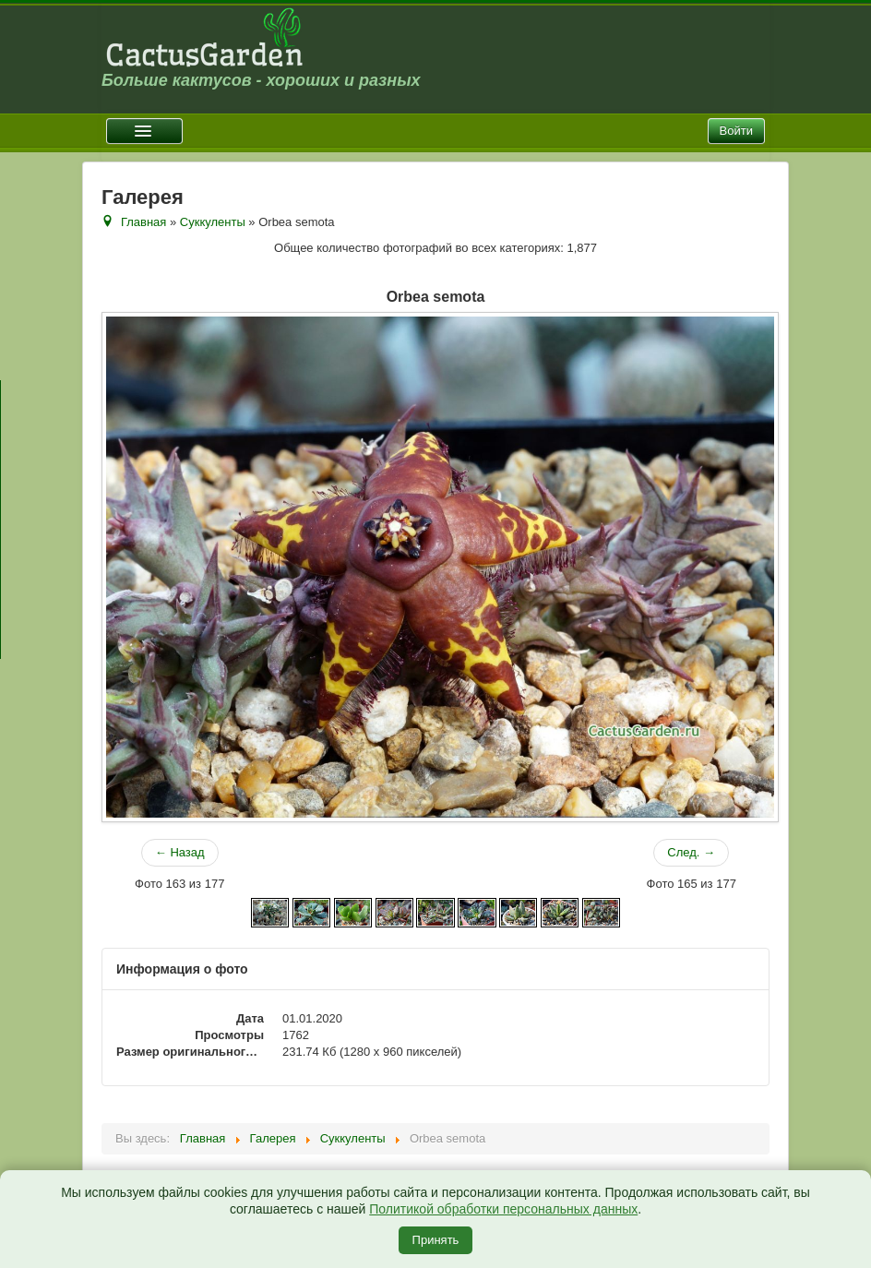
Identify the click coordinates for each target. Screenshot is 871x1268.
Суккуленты (212, 222)
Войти (736, 131)
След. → (691, 852)
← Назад (180, 852)
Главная (143, 222)
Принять (435, 1240)
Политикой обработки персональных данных (503, 1209)
